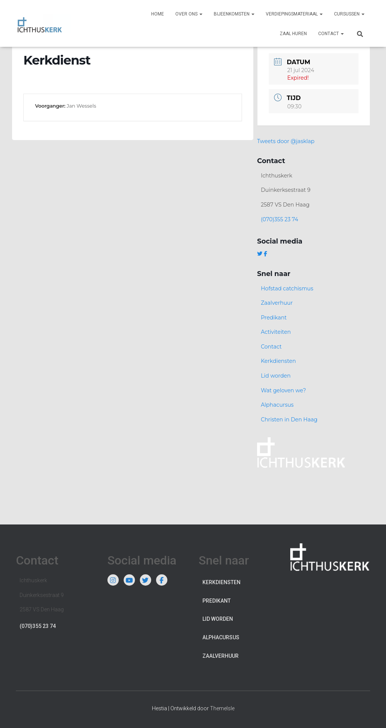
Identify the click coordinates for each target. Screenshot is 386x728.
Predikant (274, 317)
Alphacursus (277, 404)
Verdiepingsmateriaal (294, 14)
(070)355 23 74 (279, 219)
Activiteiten (276, 332)
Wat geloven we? (283, 390)
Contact (331, 33)
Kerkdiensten (278, 361)
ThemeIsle (222, 708)
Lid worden (276, 375)
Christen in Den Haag (289, 419)
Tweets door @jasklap (285, 141)
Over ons (188, 14)
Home (157, 14)
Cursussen (349, 14)
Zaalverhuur (277, 302)
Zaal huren (293, 33)
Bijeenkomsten (234, 14)
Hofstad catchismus (287, 288)
